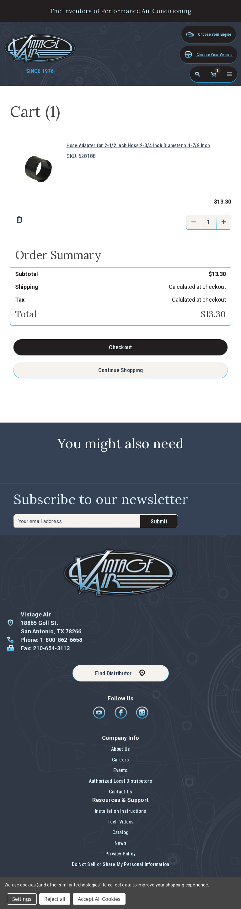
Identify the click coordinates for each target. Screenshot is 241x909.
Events (120, 770)
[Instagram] (142, 717)
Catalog (120, 832)
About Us (120, 749)
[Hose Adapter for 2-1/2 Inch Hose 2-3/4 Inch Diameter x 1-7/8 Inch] (208, 222)
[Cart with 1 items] (213, 74)
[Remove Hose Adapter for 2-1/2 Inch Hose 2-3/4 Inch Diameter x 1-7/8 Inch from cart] (97, 220)
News (120, 843)
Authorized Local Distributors (120, 781)
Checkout (120, 347)
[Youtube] (99, 717)
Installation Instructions (120, 811)
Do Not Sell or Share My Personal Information (120, 864)
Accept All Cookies (99, 899)
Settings (21, 899)
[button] (208, 54)
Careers (120, 760)
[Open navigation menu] (229, 74)
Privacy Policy (120, 854)
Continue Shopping (120, 370)
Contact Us (120, 792)
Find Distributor (113, 673)
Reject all (54, 899)
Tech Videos (120, 822)
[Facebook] (121, 717)
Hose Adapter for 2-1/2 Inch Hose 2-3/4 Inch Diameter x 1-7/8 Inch (138, 145)
